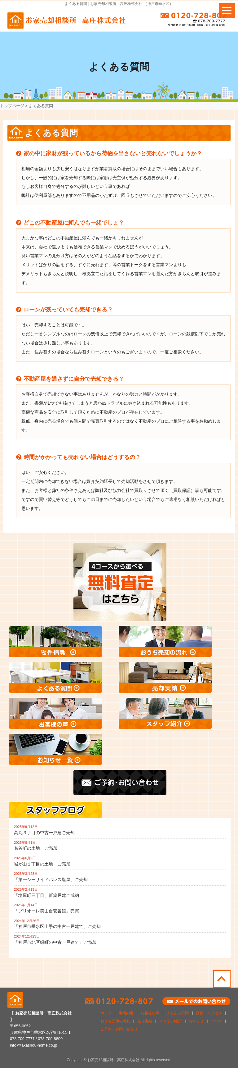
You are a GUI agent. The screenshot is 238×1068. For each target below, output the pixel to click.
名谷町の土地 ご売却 (35, 848)
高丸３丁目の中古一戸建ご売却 (44, 832)
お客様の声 (150, 1013)
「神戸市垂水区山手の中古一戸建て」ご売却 (57, 926)
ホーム (106, 1013)
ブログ (216, 1021)
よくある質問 (177, 1013)
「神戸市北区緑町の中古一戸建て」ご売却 (55, 942)
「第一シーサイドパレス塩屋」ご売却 (51, 879)
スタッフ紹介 (170, 1021)
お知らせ (196, 1021)
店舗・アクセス (209, 1013)
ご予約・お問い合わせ (119, 1029)
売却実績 (144, 1021)
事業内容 (126, 1013)
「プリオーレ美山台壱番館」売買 (46, 910)
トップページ (12, 105)
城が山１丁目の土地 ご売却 (42, 863)
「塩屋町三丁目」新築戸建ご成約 (46, 895)
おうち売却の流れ (115, 1021)
